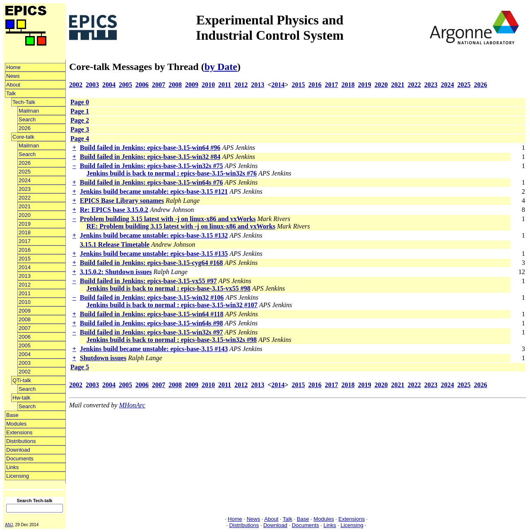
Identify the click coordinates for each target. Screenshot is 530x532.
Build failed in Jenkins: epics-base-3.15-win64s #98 (151, 323)
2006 (25, 337)
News (13, 76)
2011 (25, 293)
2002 (25, 371)
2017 (25, 241)
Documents (20, 458)
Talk (11, 93)
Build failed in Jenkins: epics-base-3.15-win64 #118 (152, 314)
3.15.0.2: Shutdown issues (116, 271)
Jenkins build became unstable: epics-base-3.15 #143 (154, 348)
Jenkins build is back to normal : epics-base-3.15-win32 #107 (172, 304)
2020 (25, 215)
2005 (25, 345)
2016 (25, 250)
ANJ (9, 524)
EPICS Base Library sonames (122, 200)
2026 (25, 128)
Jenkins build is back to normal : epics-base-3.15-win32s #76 (172, 173)
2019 (25, 224)
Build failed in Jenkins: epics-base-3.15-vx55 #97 (148, 280)
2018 (25, 232)
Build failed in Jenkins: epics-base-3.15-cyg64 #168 (151, 262)
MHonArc (132, 405)
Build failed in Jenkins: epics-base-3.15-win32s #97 (151, 332)
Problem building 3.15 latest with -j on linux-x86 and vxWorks (168, 218)
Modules (16, 424)
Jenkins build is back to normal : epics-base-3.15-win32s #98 (172, 339)
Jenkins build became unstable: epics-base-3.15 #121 (154, 191)
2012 (25, 285)
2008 (25, 319)
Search (27, 119)
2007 (25, 328)
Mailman (29, 111)
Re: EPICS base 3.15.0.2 (114, 209)
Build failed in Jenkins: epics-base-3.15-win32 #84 (150, 156)
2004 (25, 354)
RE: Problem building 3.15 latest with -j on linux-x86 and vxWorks (181, 226)
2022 (25, 198)
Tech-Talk (23, 102)
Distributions (21, 441)
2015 (25, 258)
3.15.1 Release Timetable (114, 244)
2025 (25, 172)
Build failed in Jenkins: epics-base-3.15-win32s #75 (151, 165)
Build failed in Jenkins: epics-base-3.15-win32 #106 (152, 297)
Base (12, 415)
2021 (25, 206)
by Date (221, 66)
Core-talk (23, 137)
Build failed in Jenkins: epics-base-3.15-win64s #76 (151, 182)
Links (12, 467)
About (13, 85)
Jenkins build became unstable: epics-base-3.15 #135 (154, 253)
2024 (25, 180)
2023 (25, 189)
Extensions (19, 432)
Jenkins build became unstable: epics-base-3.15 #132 (154, 235)
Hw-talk (21, 398)
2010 (25, 302)
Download (18, 450)
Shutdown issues (103, 357)
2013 (25, 276)
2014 (25, 267)
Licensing (17, 476)
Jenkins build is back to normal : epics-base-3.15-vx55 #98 (169, 288)
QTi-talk (21, 380)
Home (13, 67)
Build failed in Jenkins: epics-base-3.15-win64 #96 (150, 147)
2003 (25, 363)
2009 (25, 311)
